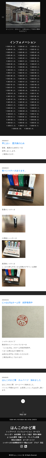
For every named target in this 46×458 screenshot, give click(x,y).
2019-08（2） (35, 117)
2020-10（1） (35, 105)
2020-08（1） (23, 108)
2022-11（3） (35, 82)
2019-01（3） (35, 123)
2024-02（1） (11, 70)
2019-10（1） (12, 117)
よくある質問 (12, 437)
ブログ (36, 442)
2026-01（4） (11, 49)
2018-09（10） (17, 128)
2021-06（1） (23, 99)
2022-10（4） (11, 85)
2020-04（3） (23, 111)
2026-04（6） (11, 46)
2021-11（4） (35, 93)
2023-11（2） (11, 73)
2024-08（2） (23, 64)
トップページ (11, 431)
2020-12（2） (12, 105)
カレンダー (9, 434)
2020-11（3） (23, 105)
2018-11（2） (24, 126)
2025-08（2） (23, 52)
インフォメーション (24, 431)
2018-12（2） (12, 126)
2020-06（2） (11, 111)
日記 (41, 442)
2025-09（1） (11, 52)
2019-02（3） (23, 123)
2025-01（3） (35, 58)
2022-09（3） (23, 85)
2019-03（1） (12, 123)
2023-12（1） (35, 70)
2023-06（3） (35, 76)
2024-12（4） (11, 61)
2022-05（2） (35, 87)
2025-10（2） (35, 49)
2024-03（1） (35, 67)
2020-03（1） (35, 111)
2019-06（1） (12, 120)
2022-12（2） (23, 82)
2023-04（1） (23, 79)
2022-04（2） (11, 90)
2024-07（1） (35, 64)
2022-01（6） (12, 93)
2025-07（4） (35, 52)
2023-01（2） (11, 82)
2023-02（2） (35, 79)
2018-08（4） (29, 128)
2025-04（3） (35, 55)
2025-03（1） (11, 58)
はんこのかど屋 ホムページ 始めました (21, 380)
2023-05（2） (11, 79)
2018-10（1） (35, 126)
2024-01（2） (23, 70)
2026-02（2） (35, 46)
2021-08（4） (35, 96)
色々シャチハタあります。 (14, 171)
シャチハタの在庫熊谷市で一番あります (18, 442)
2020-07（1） (35, 108)
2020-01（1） (23, 114)
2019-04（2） (35, 120)
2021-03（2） (11, 102)
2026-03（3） (23, 46)
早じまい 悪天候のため (13, 143)
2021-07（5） (12, 99)
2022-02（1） (35, 90)
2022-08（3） (35, 85)
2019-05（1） (23, 120)
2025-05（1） (23, 55)
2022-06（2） (23, 87)
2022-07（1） (11, 87)
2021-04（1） (35, 99)
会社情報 (17, 434)
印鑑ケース (22, 437)
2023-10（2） (23, 73)
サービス (36, 431)
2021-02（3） (23, 102)
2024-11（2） (23, 61)
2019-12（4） (35, 114)
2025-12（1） (23, 49)
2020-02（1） (12, 114)
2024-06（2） (11, 67)
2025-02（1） (23, 58)
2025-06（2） (11, 55)
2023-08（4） (11, 76)
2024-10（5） (35, 61)
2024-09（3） (11, 64)
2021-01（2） (35, 102)
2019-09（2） (23, 117)
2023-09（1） (35, 73)
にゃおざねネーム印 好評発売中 (17, 302)
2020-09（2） (11, 108)
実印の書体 (37, 434)
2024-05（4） (23, 67)
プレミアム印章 (33, 437)
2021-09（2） (23, 96)
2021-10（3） (11, 96)
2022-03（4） (23, 90)
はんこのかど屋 (23, 427)
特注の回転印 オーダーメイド (23, 440)
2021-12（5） (24, 93)
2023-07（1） (23, 76)
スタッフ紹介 (27, 434)
